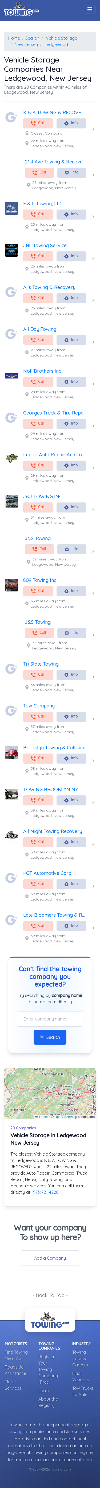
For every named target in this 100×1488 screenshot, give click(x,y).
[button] (93, 1089)
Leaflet (42, 1117)
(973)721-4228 (44, 1192)
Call (38, 123)
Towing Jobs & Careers (80, 1358)
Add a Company (50, 1258)
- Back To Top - (50, 1295)
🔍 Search (50, 1037)
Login (43, 1390)
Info (71, 123)
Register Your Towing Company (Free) (48, 1369)
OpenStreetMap (65, 1117)
